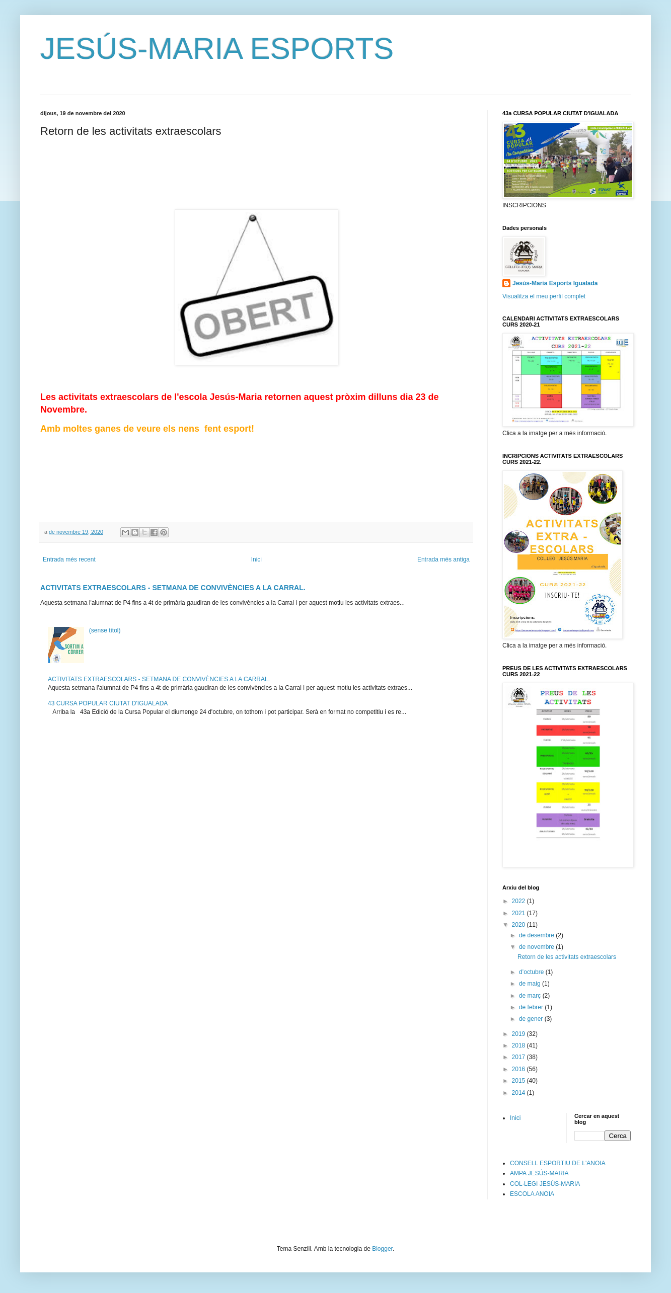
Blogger (382, 1248)
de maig (530, 983)
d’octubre (532, 972)
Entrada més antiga (443, 559)
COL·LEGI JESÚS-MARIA (545, 1183)
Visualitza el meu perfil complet (543, 296)
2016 (519, 1069)
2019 (519, 1033)
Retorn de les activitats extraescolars (566, 956)
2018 (519, 1045)
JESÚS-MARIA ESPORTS (217, 48)
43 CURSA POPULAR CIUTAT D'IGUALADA (108, 703)
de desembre (537, 935)
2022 (519, 901)
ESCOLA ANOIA (532, 1193)
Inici (256, 559)
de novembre (537, 946)
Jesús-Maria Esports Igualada (555, 283)
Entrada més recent (69, 559)
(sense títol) (105, 630)
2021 (519, 913)
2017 (519, 1057)
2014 (519, 1092)
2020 (519, 924)
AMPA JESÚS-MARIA (539, 1173)
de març (531, 995)
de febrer (532, 1007)
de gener (532, 1018)
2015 (519, 1080)
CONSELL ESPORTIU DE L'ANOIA (558, 1163)
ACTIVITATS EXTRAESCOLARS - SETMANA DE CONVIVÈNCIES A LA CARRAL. (173, 588)
